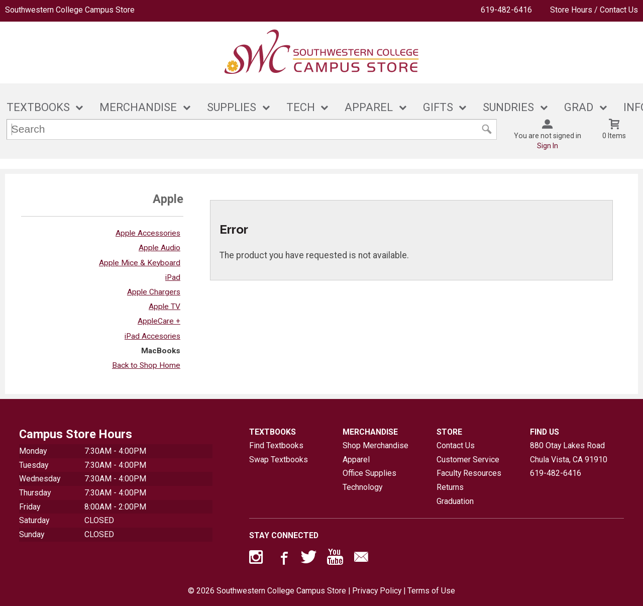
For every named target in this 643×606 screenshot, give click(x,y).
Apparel (356, 459)
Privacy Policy (376, 590)
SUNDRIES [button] (508, 107)
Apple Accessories (148, 233)
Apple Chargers (153, 291)
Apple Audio (159, 247)
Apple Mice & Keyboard (139, 262)
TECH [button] (300, 107)
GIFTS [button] (438, 107)
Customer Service (468, 459)
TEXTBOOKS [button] (38, 107)
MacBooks (160, 350)
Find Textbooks (276, 445)
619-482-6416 (506, 10)
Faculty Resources (469, 473)
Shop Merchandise (375, 445)
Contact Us (456, 445)
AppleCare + (159, 321)
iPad (172, 277)
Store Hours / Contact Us (594, 10)
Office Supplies (369, 473)
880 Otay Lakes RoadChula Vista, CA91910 (568, 452)
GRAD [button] (578, 107)
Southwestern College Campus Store (70, 10)
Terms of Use (431, 590)
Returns (450, 487)
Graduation (455, 501)
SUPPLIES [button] (231, 107)
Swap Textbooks (278, 459)
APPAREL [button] (369, 107)
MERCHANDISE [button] (138, 107)
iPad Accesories (152, 336)
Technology (362, 487)
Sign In (547, 146)
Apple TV (164, 306)
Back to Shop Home (146, 365)
